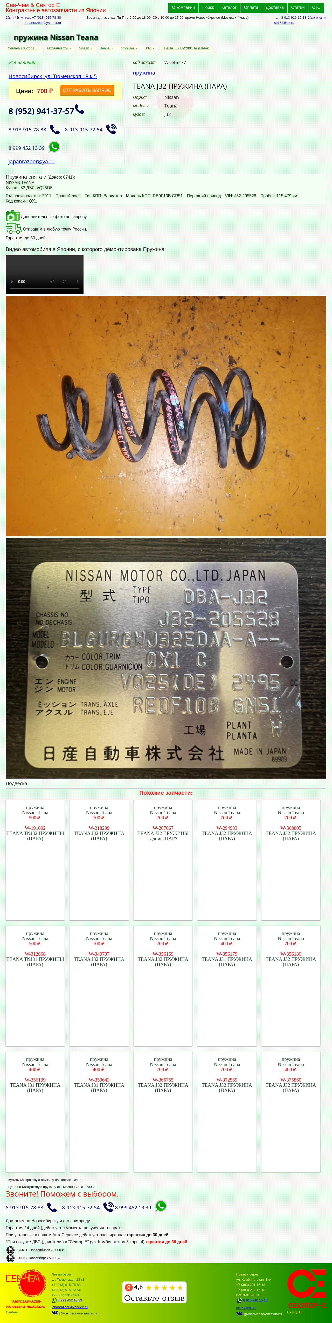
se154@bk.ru (284, 23)
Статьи (298, 7)
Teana (105, 48)
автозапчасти (57, 48)
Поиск (208, 7)
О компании (183, 7)
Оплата (251, 7)
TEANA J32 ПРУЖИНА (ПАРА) (185, 48)
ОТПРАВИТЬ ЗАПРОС (87, 90)
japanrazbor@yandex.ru (43, 23)
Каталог (229, 7)
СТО (316, 7)
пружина (128, 48)
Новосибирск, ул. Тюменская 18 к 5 (53, 76)
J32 (148, 48)
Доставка (275, 7)
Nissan (84, 48)
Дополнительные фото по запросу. (46, 216)
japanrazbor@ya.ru (32, 161)
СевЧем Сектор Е (22, 48)
